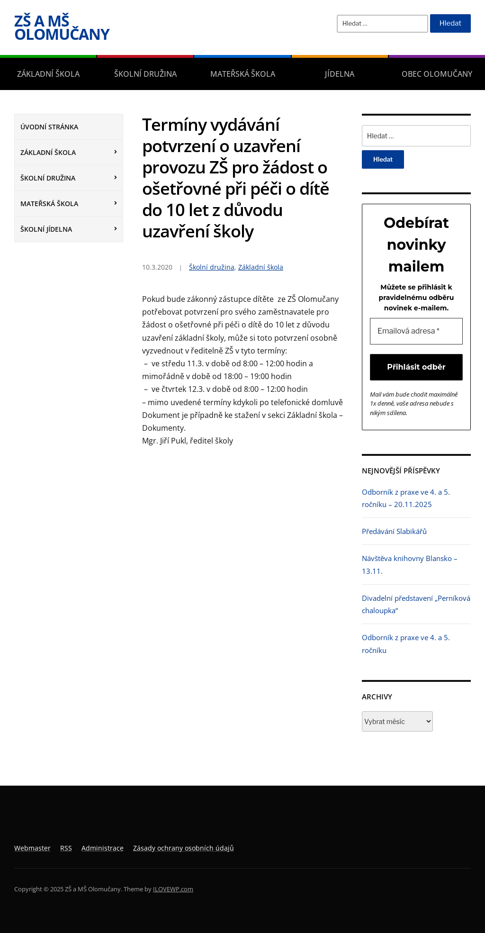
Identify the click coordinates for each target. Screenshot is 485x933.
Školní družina (145, 74)
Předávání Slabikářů (394, 531)
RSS (66, 847)
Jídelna (339, 74)
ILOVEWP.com (173, 889)
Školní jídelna (46, 229)
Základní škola (48, 74)
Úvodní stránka (49, 126)
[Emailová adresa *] (416, 331)
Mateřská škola (242, 74)
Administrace (102, 847)
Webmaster (32, 847)
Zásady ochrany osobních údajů (183, 847)
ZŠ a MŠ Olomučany (61, 27)
